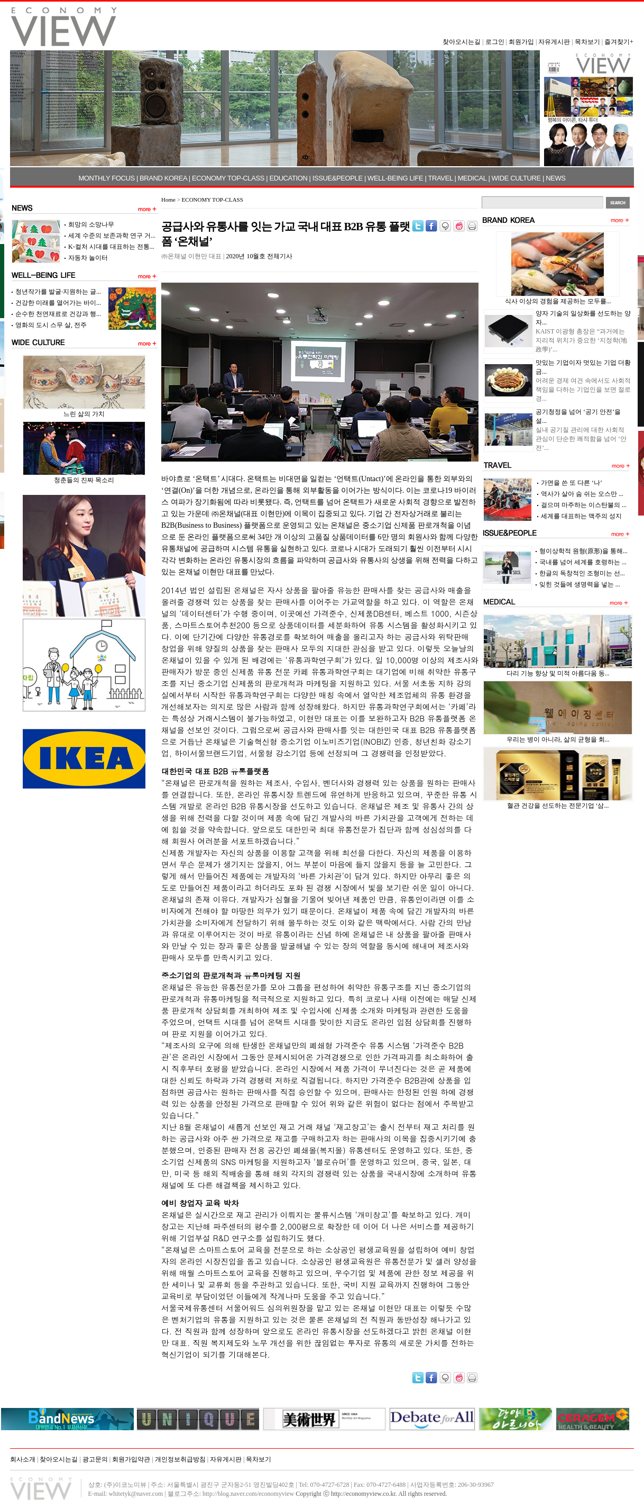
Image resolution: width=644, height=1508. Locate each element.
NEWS (555, 178)
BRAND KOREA (163, 178)
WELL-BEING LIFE (395, 178)
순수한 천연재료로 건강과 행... (58, 314)
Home (168, 199)
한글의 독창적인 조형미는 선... (582, 573)
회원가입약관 (131, 1459)
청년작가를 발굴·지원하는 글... (58, 291)
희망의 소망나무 (91, 224)
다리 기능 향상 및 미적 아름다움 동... (558, 673)
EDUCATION (288, 178)
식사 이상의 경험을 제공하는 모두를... (558, 301)
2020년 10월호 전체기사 (259, 256)
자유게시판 (554, 42)
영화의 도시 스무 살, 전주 (51, 325)
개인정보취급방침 (180, 1459)
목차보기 (587, 42)
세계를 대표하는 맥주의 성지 (581, 516)
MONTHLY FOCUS (106, 178)
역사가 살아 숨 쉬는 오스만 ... (582, 494)
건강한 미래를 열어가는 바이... (58, 302)
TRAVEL (440, 178)
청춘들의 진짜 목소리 (84, 480)
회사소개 (22, 1459)
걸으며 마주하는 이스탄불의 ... (584, 505)
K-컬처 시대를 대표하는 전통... (111, 246)
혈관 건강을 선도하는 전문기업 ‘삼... (558, 805)
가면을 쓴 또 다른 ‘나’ (571, 482)
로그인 (494, 42)
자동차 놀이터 (88, 257)
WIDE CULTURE (516, 178)
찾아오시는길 (462, 42)
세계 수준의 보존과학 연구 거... (111, 235)
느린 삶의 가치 (84, 414)
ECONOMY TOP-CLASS (228, 178)
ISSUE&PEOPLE (337, 178)
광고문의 (95, 1459)
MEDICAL (472, 178)
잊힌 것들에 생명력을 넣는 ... (579, 584)
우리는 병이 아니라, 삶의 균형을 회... (558, 739)
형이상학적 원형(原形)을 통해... (583, 551)
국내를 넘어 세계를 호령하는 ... (583, 562)
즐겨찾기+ (618, 42)
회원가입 (521, 42)
